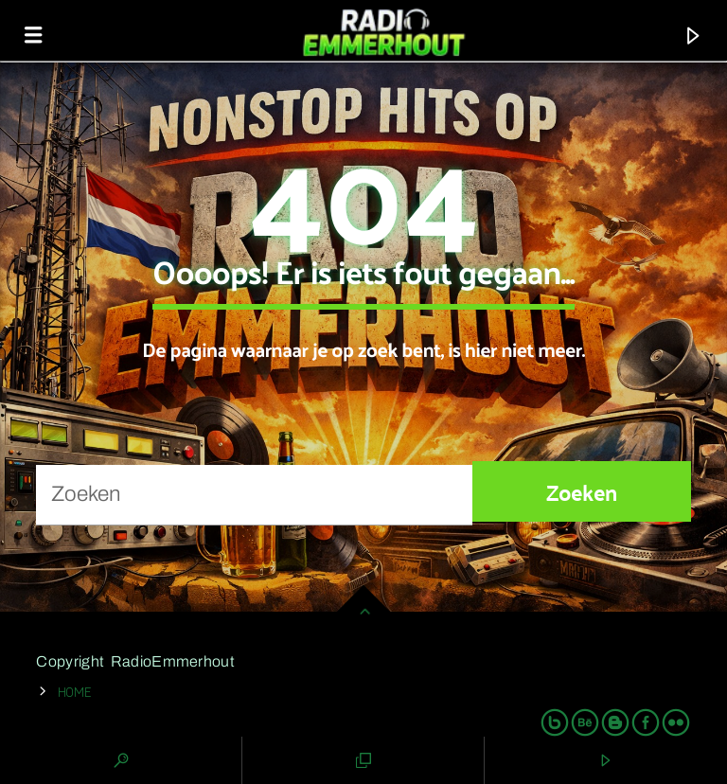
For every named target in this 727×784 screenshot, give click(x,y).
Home (75, 691)
